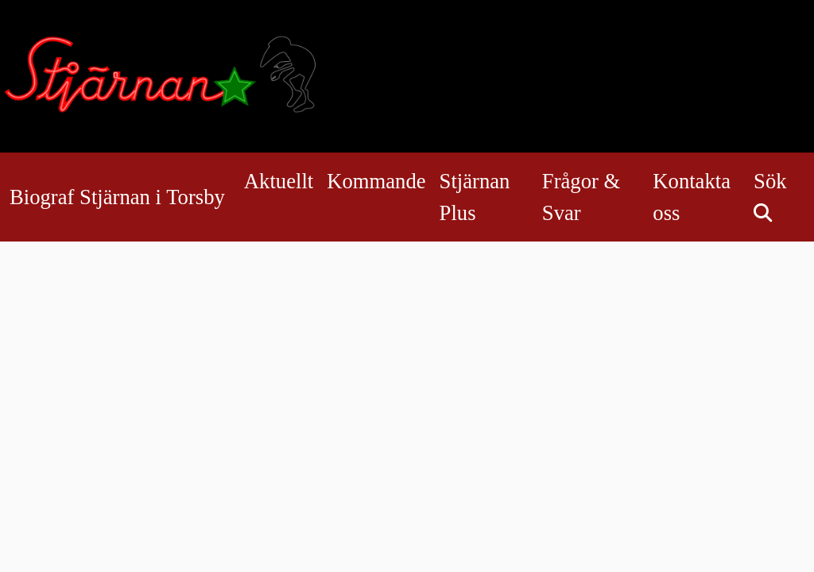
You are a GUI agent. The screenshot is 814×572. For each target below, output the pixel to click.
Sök (770, 191)
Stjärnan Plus (475, 197)
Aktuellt (278, 181)
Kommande (376, 181)
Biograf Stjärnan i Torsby (117, 197)
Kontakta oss (692, 197)
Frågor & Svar (581, 197)
